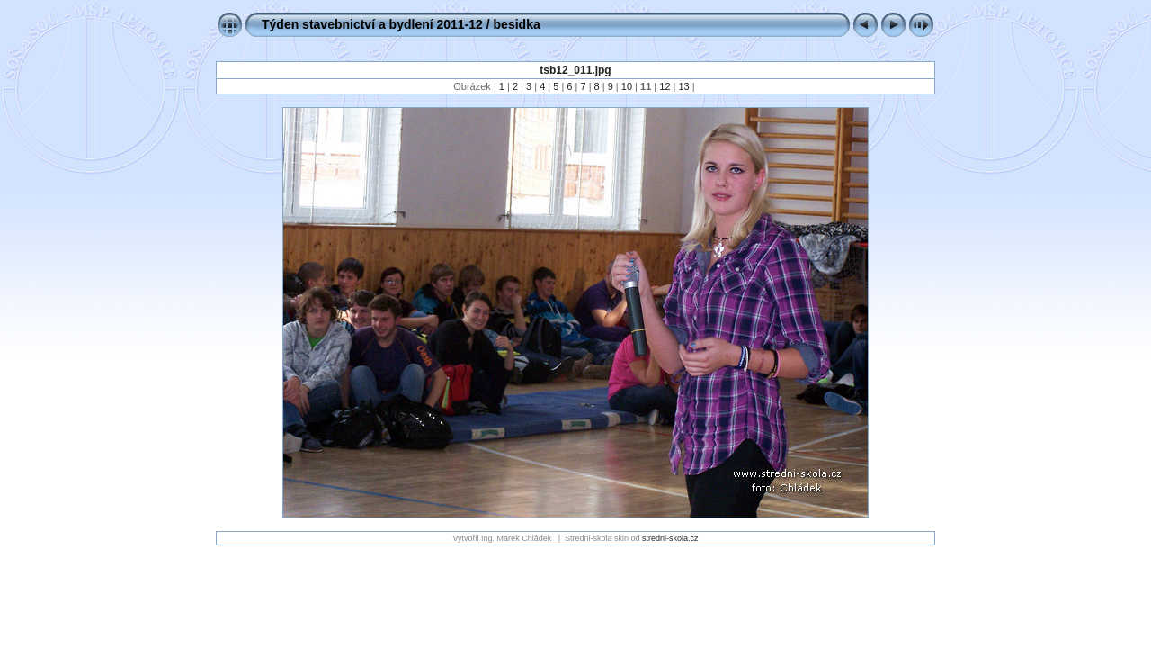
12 (664, 86)
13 (684, 86)
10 (626, 86)
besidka (517, 24)
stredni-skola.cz (670, 538)
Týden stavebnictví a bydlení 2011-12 (372, 24)
